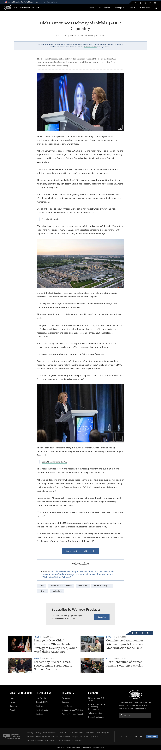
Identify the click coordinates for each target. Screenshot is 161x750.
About (132, 7)
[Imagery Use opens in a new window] (77, 736)
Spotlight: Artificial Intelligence (80, 551)
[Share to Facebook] (97, 36)
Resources (145, 7)
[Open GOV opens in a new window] (94, 736)
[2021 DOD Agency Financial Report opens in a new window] (73, 714)
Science (43, 591)
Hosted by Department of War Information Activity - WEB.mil (80, 747)
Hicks (42, 586)
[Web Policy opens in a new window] (90, 733)
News (91, 7)
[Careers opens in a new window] (73, 702)
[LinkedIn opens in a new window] (150, 2)
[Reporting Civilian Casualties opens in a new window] (47, 736)
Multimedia (104, 7)
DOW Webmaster (90, 47)
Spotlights (119, 7)
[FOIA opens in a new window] (86, 736)
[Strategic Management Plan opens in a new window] (37, 740)
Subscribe (102, 617)
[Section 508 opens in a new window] (62, 733)
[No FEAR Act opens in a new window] (65, 736)
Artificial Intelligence (102, 586)
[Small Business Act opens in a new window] (66, 740)
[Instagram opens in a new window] (145, 2)
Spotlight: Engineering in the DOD (54, 462)
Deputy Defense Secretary (61, 586)
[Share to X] (100, 36)
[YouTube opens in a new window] (155, 2)
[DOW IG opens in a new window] (30, 736)
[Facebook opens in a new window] (140, 2)
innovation (82, 586)
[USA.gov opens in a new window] (53, 740)
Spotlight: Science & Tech (51, 219)
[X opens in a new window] (135, 2)
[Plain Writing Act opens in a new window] (102, 733)
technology (57, 591)
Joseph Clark (77, 35)
